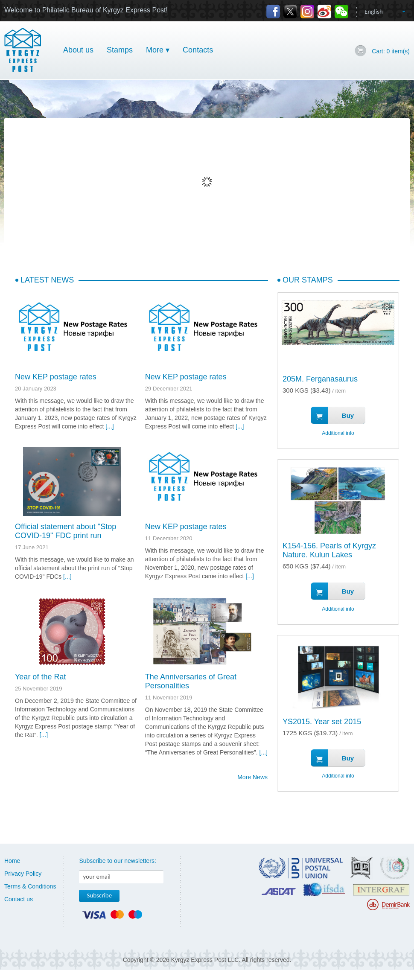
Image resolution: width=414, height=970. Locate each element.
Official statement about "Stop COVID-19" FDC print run (65, 531)
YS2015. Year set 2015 (322, 721)
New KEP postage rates (55, 377)
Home (12, 860)
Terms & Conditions (30, 886)
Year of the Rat (40, 677)
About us (78, 50)
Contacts (198, 50)
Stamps (120, 50)
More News (252, 777)
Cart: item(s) (391, 51)
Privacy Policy (22, 873)
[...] (109, 426)
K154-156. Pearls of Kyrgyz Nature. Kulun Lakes (329, 550)
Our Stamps (308, 280)
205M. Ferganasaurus (320, 379)
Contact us (18, 899)
